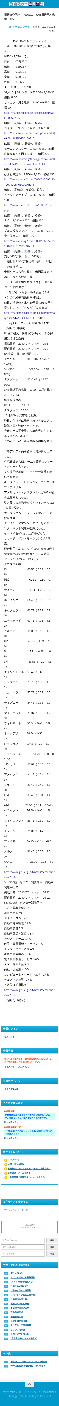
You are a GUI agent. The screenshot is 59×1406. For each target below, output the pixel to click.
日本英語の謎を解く (20, 1299)
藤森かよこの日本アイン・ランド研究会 (29, 1361)
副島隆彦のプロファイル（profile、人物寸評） (29, 1168)
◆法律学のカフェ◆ (20, 1308)
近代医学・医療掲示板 (21, 1325)
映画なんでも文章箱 (20, 1303)
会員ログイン (10, 1037)
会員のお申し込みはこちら (16, 1067)
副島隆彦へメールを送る (19, 1173)
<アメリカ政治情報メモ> (22, 1282)
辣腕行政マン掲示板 (20, 1334)
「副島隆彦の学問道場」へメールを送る (26, 1177)
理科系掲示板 (17, 1312)
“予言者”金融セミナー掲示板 (24, 1338)
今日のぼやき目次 (16, 1164)
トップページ (14, 1160)
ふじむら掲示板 (18, 1330)
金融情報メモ (17, 1316)
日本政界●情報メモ (19, 1286)
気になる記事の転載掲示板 (23, 1277)
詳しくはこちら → (12, 1122)
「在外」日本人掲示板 (21, 1290)
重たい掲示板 (17, 1273)
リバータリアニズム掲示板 (23, 1295)
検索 (52, 1240)
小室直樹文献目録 (19, 1321)
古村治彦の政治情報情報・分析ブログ (28, 1366)
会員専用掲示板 (11, 1089)
